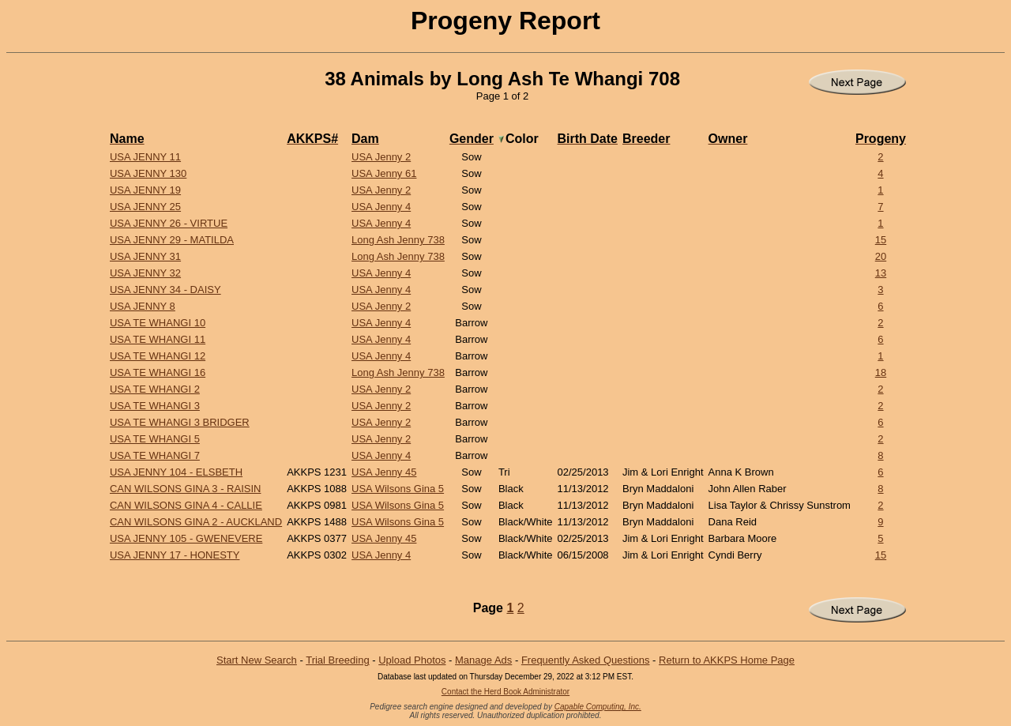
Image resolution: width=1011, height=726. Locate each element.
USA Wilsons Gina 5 (397, 489)
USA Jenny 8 (142, 306)
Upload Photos (411, 660)
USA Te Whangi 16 (157, 372)
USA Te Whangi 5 (155, 439)
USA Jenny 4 (381, 207)
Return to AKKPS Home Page (727, 660)
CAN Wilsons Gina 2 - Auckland (196, 522)
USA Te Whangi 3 (155, 406)
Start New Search (256, 660)
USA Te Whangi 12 (157, 356)
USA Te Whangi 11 (157, 339)
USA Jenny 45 (383, 472)
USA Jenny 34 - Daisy (165, 289)
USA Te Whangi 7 (155, 455)
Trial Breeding (337, 660)
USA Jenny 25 (145, 207)
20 (880, 256)
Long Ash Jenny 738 (398, 240)
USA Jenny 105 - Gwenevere (186, 538)
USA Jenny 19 (145, 190)
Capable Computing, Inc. (597, 706)
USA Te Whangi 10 (157, 323)
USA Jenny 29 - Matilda (172, 240)
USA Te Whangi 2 (155, 389)
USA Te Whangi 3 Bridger (180, 422)
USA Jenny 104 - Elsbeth (176, 472)
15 (880, 240)
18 (880, 372)
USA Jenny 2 (381, 157)
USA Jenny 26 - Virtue (168, 223)
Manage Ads (483, 660)
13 (880, 273)
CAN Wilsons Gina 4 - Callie (186, 505)
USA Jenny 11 (145, 157)
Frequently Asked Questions (585, 660)
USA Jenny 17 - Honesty (174, 555)
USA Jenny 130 (148, 173)
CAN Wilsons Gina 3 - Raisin (185, 489)
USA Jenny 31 (145, 256)
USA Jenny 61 (383, 173)
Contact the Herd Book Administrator (505, 691)
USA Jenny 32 (145, 273)
